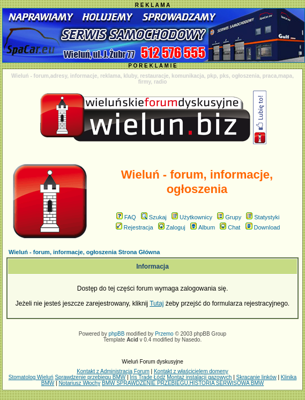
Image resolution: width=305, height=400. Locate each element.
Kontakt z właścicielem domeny (191, 371)
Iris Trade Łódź (147, 377)
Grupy (229, 217)
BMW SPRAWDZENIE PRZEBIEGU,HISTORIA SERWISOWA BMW (183, 383)
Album (202, 227)
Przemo (164, 334)
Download (263, 227)
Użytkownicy (192, 217)
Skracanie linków (256, 377)
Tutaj (156, 303)
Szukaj (154, 217)
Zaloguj (171, 227)
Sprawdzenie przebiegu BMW (90, 377)
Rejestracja (134, 227)
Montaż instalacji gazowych (199, 377)
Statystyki (262, 217)
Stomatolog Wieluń (31, 377)
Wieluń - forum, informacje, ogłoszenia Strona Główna (84, 252)
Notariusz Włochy (79, 383)
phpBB (116, 334)
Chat (230, 227)
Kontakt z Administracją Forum (113, 371)
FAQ (126, 217)
